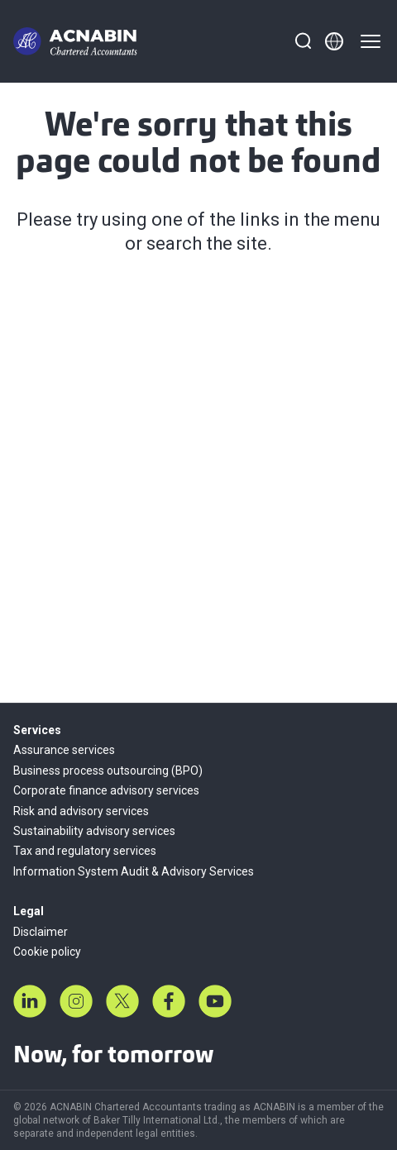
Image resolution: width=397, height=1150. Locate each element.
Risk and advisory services (81, 811)
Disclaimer (40, 931)
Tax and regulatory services (84, 850)
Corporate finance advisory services (106, 790)
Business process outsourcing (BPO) (108, 770)
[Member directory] (334, 41)
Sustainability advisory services (94, 830)
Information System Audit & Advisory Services (133, 871)
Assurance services (64, 749)
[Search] (302, 41)
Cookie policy (47, 951)
